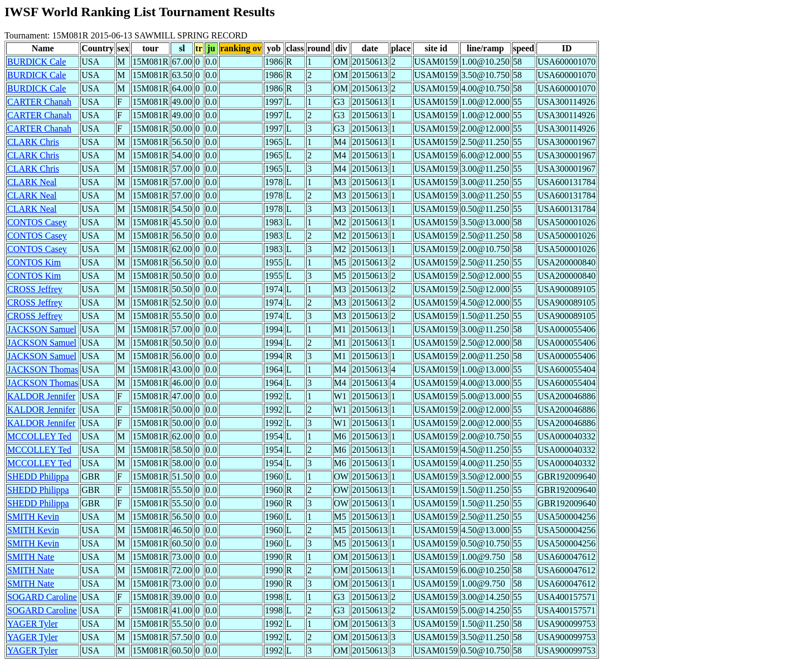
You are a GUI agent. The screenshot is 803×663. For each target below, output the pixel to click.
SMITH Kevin (33, 516)
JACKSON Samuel (41, 329)
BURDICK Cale (36, 61)
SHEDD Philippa (38, 476)
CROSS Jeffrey (34, 289)
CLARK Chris (33, 142)
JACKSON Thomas (42, 369)
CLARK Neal (31, 182)
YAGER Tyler (32, 623)
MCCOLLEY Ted (39, 436)
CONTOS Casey (37, 222)
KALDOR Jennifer (41, 396)
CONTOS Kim (34, 262)
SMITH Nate (30, 557)
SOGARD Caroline (42, 597)
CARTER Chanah (39, 102)
